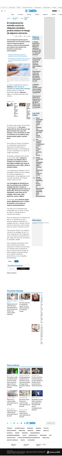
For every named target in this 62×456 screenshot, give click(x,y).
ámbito (8, 18)
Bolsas (38, 222)
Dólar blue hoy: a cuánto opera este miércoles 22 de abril (12, 413)
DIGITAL (14, 445)
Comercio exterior (46, 7)
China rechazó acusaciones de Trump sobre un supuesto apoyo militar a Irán (37, 63)
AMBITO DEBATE (41, 445)
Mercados (22, 430)
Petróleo (60, 7)
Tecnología (43, 435)
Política (37, 14)
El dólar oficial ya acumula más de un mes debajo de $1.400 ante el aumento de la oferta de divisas (37, 381)
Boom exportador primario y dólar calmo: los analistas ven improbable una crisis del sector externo (39, 127)
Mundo (17, 433)
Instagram (14, 423)
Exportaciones (38, 7)
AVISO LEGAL (45, 437)
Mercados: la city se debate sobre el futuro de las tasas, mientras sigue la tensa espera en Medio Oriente (12, 382)
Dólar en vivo (11, 7)
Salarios (54, 7)
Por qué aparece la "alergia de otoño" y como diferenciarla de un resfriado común (24, 307)
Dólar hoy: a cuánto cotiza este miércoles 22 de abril (12, 402)
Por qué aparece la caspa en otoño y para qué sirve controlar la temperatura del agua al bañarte (19, 60)
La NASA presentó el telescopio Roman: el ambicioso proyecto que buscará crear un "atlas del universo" (36, 48)
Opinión (54, 14)
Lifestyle (46, 430)
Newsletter (59, 14)
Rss (50, 435)
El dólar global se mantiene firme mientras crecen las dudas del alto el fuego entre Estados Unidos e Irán (24, 382)
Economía (20, 14)
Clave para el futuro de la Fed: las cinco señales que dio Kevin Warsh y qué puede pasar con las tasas (36, 101)
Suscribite (23, 268)
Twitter (7, 423)
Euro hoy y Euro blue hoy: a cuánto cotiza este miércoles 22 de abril (24, 403)
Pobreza (18, 7)
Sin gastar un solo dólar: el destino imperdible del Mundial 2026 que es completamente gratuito (37, 405)
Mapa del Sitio (11, 437)
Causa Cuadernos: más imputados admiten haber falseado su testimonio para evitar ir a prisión (39, 166)
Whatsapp (24, 423)
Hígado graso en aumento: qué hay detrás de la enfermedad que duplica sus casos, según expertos (12, 309)
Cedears (47, 222)
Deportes (25, 433)
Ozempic (27, 88)
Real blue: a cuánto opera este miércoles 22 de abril (24, 414)
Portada (9, 428)
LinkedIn (17, 423)
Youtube (21, 423)
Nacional (10, 433)
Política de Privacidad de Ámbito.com (29, 437)
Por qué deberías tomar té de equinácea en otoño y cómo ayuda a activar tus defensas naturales (29, 111)
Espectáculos (33, 435)
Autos (24, 435)
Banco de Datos (11, 430)
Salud (22, 18)
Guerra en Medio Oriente (27, 7)
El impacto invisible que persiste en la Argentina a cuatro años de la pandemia (17, 55)
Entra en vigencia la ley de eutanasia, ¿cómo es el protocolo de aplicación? (17, 110)
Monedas (34, 222)
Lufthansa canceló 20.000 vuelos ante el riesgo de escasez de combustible (37, 88)
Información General (15, 18)
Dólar (12, 14)
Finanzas (29, 14)
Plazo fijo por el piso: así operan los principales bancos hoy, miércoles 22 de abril (36, 76)
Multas (23, 440)
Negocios (45, 14)
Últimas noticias (20, 428)
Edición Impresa (35, 433)
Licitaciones (31, 440)
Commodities (42, 222)
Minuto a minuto (11, 375)
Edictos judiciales (12, 440)
